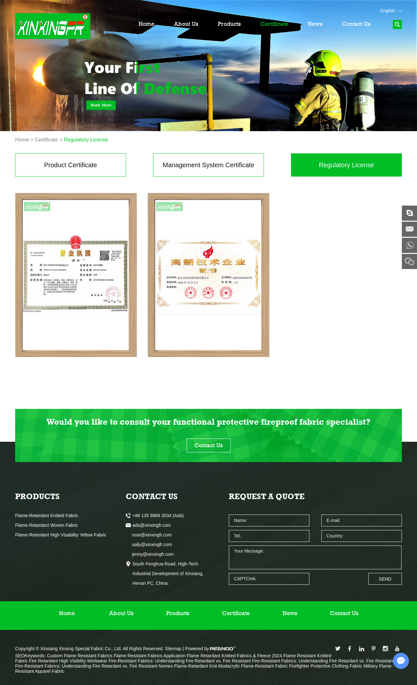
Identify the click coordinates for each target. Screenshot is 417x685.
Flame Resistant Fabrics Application (150, 655)
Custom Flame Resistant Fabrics (80, 655)
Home (146, 24)
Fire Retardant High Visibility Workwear (69, 660)
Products (229, 24)
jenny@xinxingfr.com (150, 554)
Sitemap (173, 648)
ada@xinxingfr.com (151, 525)
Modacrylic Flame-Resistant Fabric (253, 666)
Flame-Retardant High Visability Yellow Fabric (60, 534)
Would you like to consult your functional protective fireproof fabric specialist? (208, 422)
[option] (208, 65)
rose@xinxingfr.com (149, 534)
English (391, 10)
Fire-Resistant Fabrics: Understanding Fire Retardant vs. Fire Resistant (180, 660)
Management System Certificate (209, 165)
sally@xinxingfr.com (149, 544)
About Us (186, 24)
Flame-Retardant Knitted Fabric (46, 515)
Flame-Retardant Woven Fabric (46, 525)
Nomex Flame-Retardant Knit (188, 666)
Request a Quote (267, 496)
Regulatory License (86, 139)
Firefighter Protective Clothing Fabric (326, 666)
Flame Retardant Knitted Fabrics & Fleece (229, 655)
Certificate (274, 24)
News (315, 24)
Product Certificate (70, 165)
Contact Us (356, 24)
